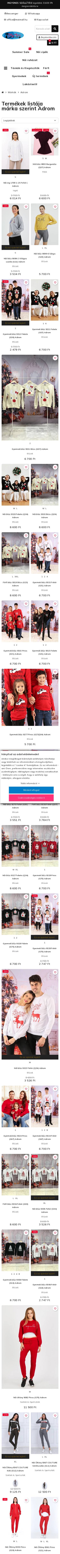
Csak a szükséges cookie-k (31, 797)
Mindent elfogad (31, 790)
